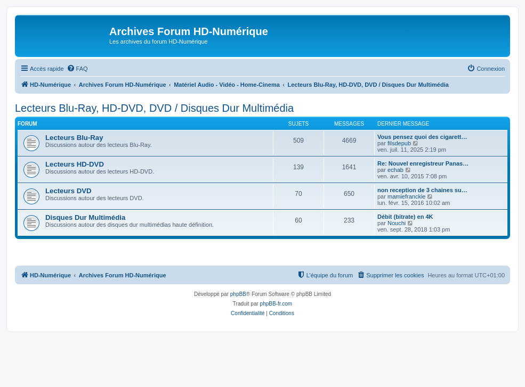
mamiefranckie (406, 196)
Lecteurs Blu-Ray (74, 138)
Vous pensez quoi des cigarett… (422, 137)
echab (395, 170)
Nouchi (396, 223)
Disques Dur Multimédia (85, 217)
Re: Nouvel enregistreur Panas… (423, 163)
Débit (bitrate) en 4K (405, 216)
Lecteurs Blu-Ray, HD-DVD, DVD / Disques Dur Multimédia (154, 108)
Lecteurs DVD (68, 191)
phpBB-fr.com (276, 304)
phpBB (238, 294)
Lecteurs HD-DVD (74, 164)
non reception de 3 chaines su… (422, 190)
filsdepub (399, 143)
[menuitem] (77, 68)
